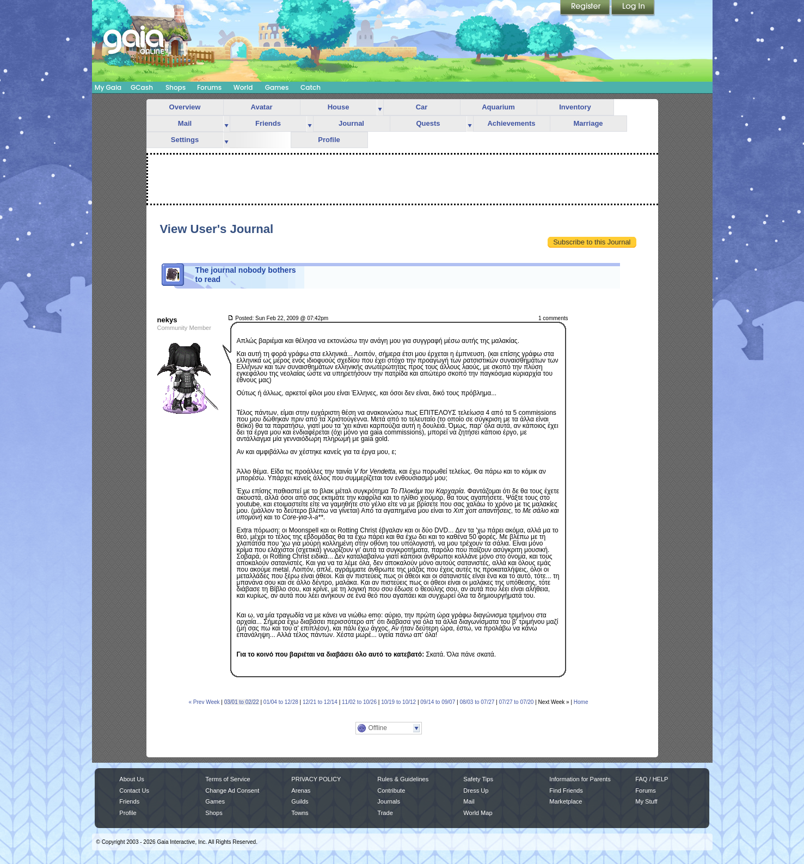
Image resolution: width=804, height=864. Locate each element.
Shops (175, 87)
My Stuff (646, 801)
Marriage (588, 123)
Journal (351, 123)
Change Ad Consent (232, 790)
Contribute (391, 790)
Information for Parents (579, 779)
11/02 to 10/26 (359, 702)
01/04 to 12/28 (280, 702)
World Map (477, 813)
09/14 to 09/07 (437, 702)
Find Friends (565, 790)
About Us (131, 779)
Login (633, 8)
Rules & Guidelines (402, 779)
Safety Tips (478, 779)
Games (277, 87)
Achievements (511, 123)
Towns (299, 813)
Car (422, 107)
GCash (142, 87)
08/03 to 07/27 (476, 702)
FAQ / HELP (651, 779)
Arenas (300, 790)
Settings (185, 140)
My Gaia (108, 87)
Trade (384, 813)
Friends (268, 123)
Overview (185, 107)
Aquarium (498, 107)
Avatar (262, 107)
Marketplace (565, 801)
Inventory (575, 107)
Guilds (299, 801)
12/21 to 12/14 (320, 702)
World (243, 87)
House (338, 107)
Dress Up (475, 790)
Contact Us (134, 790)
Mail (185, 123)
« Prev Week (204, 702)
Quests (428, 123)
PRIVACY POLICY (316, 779)
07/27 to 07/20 (516, 702)
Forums (209, 87)
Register (585, 8)
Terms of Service (227, 779)
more (380, 107)
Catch (310, 87)
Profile (329, 140)
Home (581, 702)
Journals (388, 801)
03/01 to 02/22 (241, 702)
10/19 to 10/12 (398, 702)
